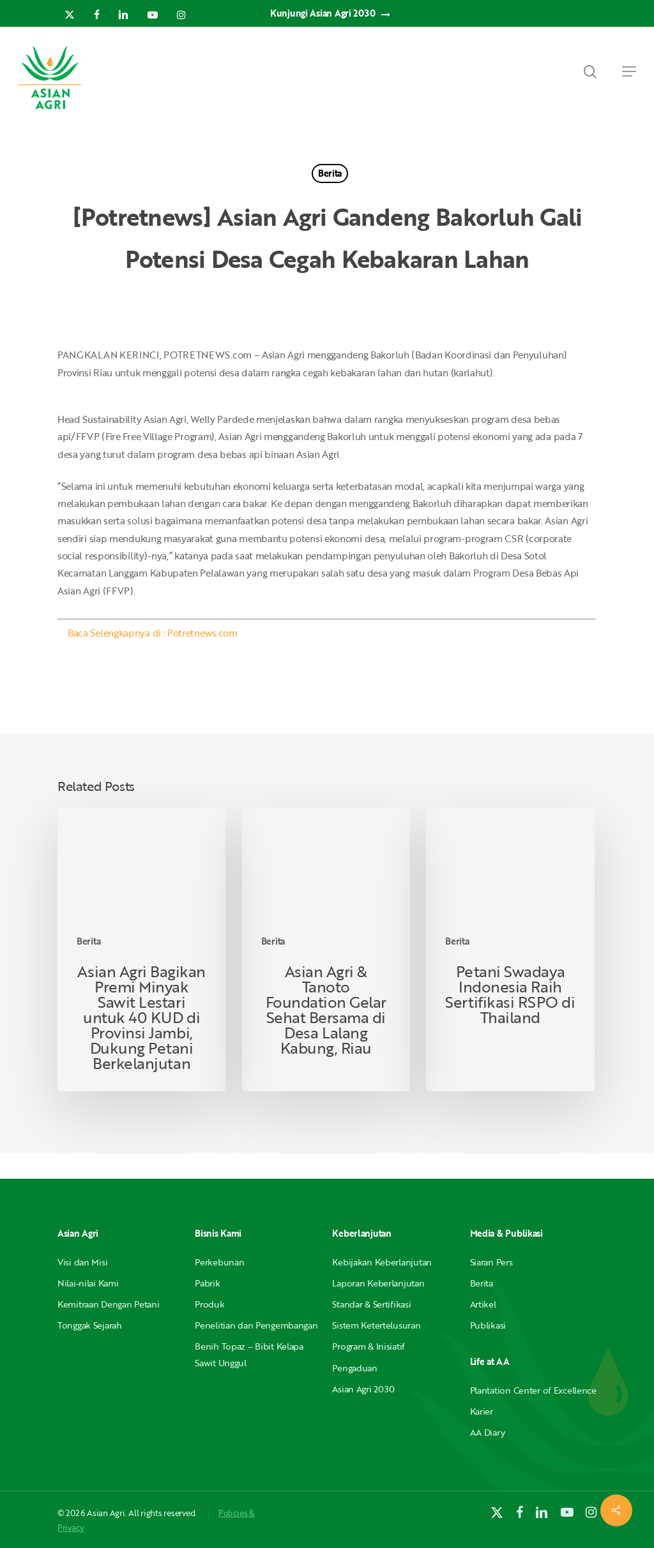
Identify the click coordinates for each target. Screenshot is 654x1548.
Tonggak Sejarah (89, 1325)
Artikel (483, 1304)
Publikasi (488, 1325)
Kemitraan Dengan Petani (108, 1304)
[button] (629, 71)
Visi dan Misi (82, 1262)
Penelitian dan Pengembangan (256, 1325)
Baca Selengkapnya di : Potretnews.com (153, 633)
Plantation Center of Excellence (533, 1390)
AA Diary (487, 1432)
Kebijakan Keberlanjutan (382, 1262)
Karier (481, 1411)
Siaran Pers (491, 1262)
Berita (330, 173)
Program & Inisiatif (368, 1346)
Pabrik (207, 1283)
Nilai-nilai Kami (88, 1283)
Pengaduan (354, 1368)
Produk (209, 1304)
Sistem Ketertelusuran (376, 1325)
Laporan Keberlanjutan (378, 1283)
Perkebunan (219, 1262)
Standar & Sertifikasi (371, 1304)
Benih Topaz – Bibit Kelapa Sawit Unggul (249, 1354)
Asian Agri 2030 (363, 1389)
